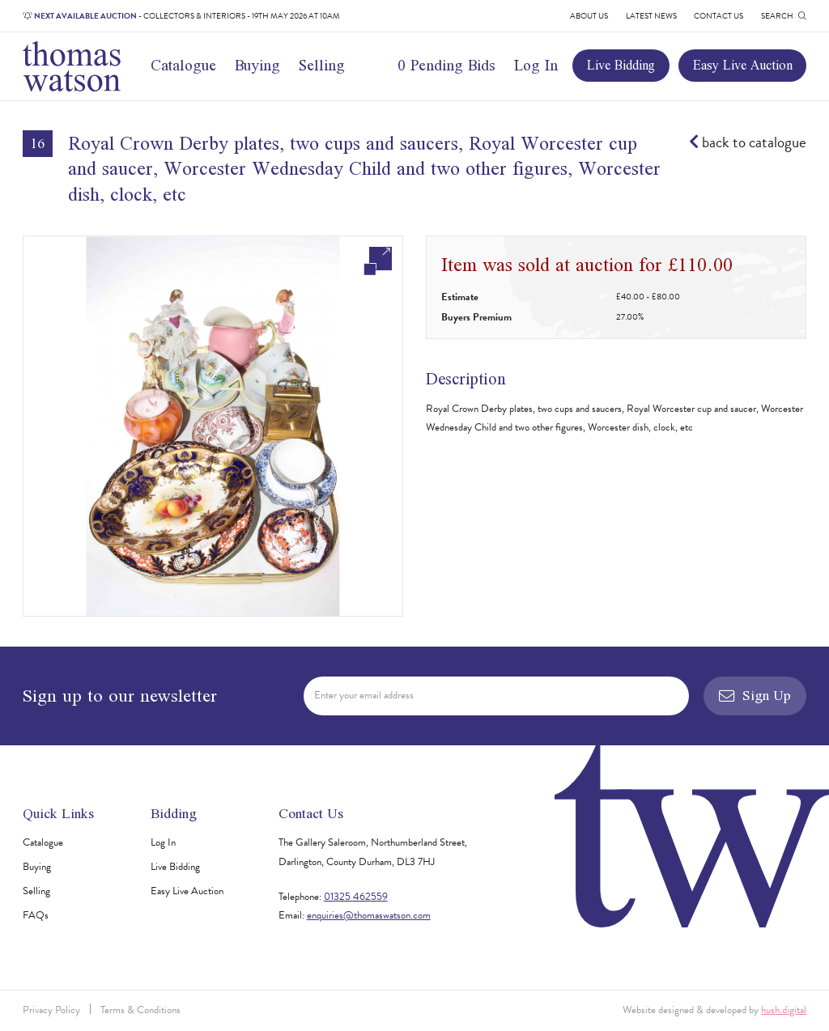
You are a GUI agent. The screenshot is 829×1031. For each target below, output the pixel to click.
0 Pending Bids (446, 65)
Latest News (651, 16)
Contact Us (718, 16)
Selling (322, 65)
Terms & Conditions (140, 1010)
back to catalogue (747, 142)
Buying (257, 65)
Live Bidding (621, 64)
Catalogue (183, 65)
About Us (589, 16)
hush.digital (783, 1010)
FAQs (36, 915)
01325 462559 (356, 897)
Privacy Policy (51, 1010)
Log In (536, 65)
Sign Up (755, 695)
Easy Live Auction (743, 64)
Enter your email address (364, 695)
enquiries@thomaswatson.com (369, 915)
